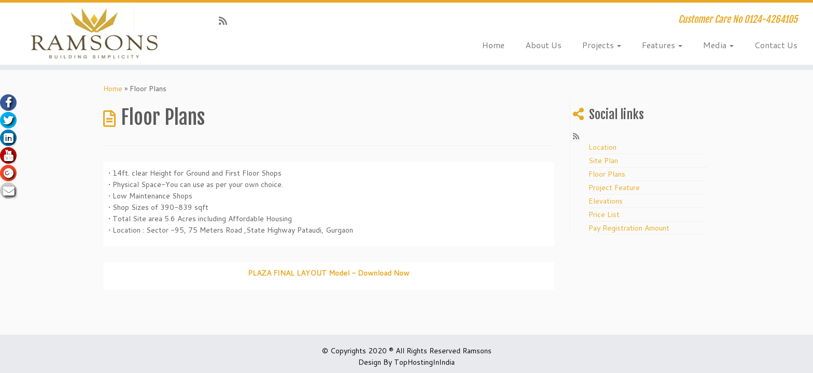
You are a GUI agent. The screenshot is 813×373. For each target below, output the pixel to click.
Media (718, 45)
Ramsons (477, 351)
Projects (601, 45)
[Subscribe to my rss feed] (226, 20)
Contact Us (775, 45)
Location (602, 147)
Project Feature (614, 187)
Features (662, 45)
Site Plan (603, 160)
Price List (604, 214)
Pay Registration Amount (628, 228)
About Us (543, 45)
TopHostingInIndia (424, 362)
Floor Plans (606, 174)
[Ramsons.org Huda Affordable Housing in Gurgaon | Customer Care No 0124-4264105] (94, 34)
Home (493, 45)
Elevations (605, 201)
